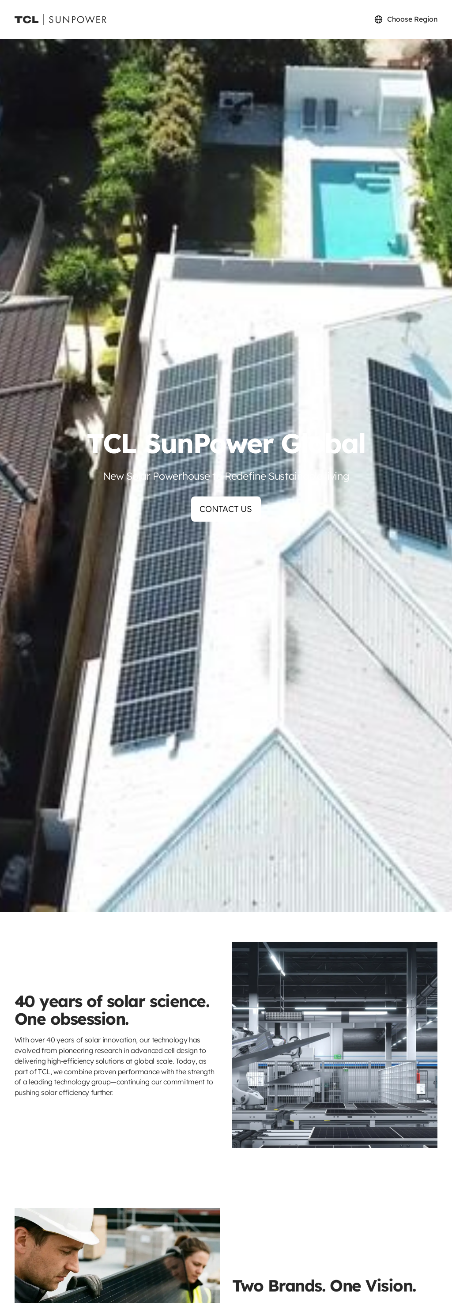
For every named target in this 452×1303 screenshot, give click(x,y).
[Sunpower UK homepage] (60, 19)
